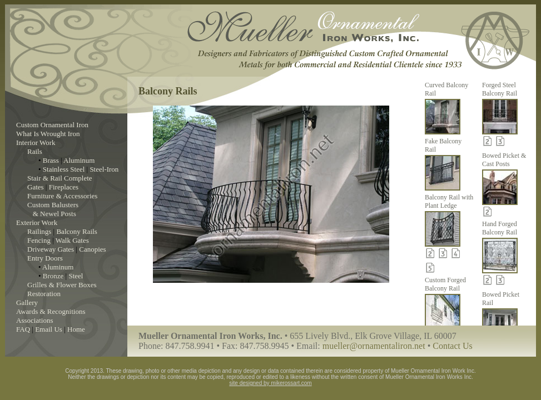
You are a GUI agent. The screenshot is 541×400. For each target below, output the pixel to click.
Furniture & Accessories (62, 196)
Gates (35, 187)
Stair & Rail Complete (59, 178)
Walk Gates (72, 240)
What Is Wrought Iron (48, 133)
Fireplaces (63, 187)
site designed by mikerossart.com (270, 383)
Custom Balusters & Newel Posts (52, 209)
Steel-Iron (104, 169)
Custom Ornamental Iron (52, 125)
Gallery (27, 302)
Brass (51, 160)
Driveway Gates (50, 249)
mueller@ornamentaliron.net (373, 346)
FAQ (23, 329)
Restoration (44, 293)
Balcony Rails (76, 231)
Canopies (92, 249)
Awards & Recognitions (50, 311)
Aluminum (79, 160)
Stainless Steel (64, 169)
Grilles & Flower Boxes (62, 285)
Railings (39, 231)
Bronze (53, 276)
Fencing (39, 240)
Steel (75, 276)
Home (76, 329)
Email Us (48, 329)
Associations (34, 320)
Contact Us (453, 346)
